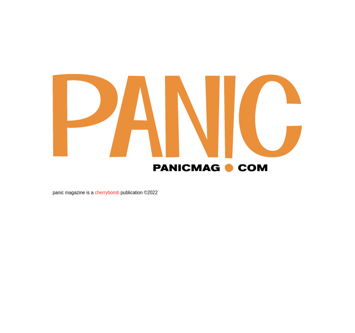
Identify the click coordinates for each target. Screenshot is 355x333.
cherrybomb (107, 192)
